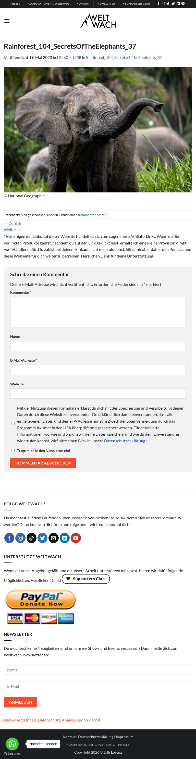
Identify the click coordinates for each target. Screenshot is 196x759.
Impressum (124, 736)
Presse (124, 744)
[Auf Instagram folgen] (163, 4)
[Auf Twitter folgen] (173, 4)
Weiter (12, 229)
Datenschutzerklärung (95, 736)
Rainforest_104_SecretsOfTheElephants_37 (124, 57)
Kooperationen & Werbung (90, 744)
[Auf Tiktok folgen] (168, 4)
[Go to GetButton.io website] (12, 753)
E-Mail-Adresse (23, 360)
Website (16, 384)
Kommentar (21, 292)
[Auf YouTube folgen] (183, 4)
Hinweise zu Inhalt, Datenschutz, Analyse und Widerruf (52, 719)
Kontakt (69, 736)
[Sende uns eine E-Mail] (53, 538)
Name (16, 336)
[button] (7, 21)
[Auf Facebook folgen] (158, 4)
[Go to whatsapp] (12, 744)
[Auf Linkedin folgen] (178, 4)
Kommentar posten (92, 215)
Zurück (12, 223)
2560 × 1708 (70, 57)
